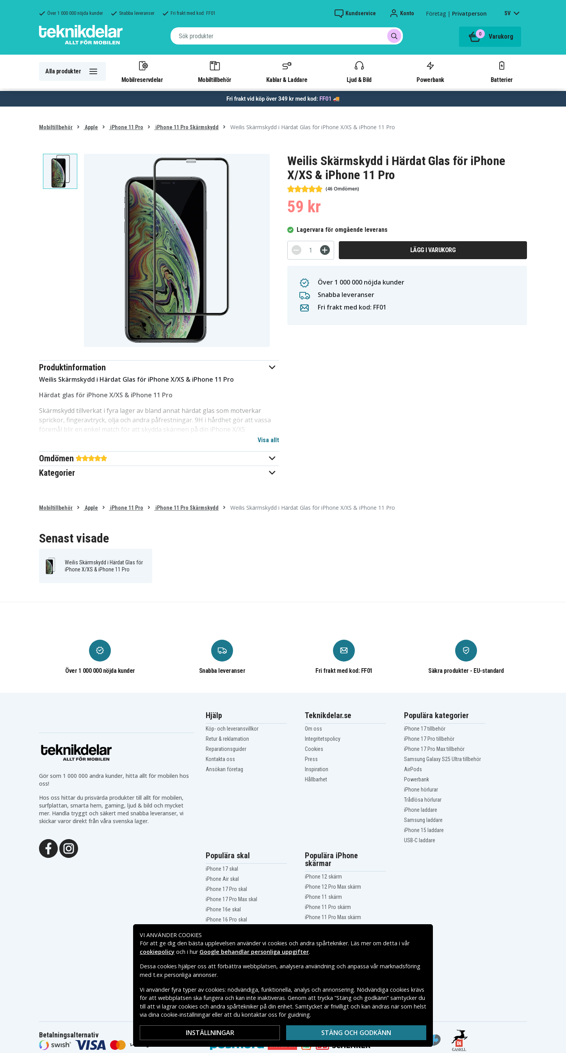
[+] (325, 250)
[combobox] (287, 35)
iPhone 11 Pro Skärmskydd (186, 127)
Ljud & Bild (359, 71)
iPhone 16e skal (223, 909)
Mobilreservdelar (142, 71)
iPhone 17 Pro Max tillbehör (434, 749)
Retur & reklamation (227, 739)
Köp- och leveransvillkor (232, 729)
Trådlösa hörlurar (422, 800)
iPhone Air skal (222, 879)
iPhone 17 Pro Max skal (231, 899)
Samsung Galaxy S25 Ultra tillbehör (442, 759)
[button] (159, 367)
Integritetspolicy (322, 739)
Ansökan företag (224, 769)
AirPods (413, 769)
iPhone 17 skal (222, 869)
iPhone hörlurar (421, 789)
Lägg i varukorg (433, 250)
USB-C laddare (419, 840)
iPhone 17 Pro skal (226, 889)
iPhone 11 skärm (323, 897)
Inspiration (316, 769)
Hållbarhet (316, 779)
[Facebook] (48, 847)
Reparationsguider (226, 749)
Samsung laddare (423, 820)
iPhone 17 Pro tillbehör (429, 739)
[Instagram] (68, 847)
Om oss (313, 729)
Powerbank (430, 71)
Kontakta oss (220, 759)
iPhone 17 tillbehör (424, 729)
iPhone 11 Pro (126, 127)
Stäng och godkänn (356, 1032)
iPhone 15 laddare (424, 830)
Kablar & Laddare (286, 71)
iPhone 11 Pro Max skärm (333, 917)
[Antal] (310, 250)
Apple (91, 127)
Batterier (502, 71)
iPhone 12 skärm (323, 876)
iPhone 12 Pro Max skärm (333, 887)
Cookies (314, 749)
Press (311, 759)
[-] (296, 250)
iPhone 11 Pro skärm (328, 907)
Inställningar (210, 1032)
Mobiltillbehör (214, 71)
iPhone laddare (420, 810)
